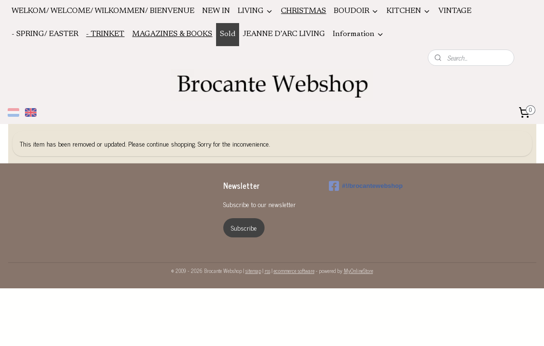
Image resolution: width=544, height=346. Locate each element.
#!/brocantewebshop (365, 186)
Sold (227, 34)
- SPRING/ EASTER (45, 34)
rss (267, 270)
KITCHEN (409, 11)
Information (358, 34)
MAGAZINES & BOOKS (172, 34)
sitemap (253, 270)
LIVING (255, 11)
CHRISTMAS (303, 11)
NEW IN (216, 11)
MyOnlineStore (358, 270)
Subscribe (244, 227)
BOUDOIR (356, 11)
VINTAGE (454, 11)
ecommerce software (294, 270)
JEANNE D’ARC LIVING (284, 34)
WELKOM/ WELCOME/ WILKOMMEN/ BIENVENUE (103, 11)
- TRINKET (105, 34)
